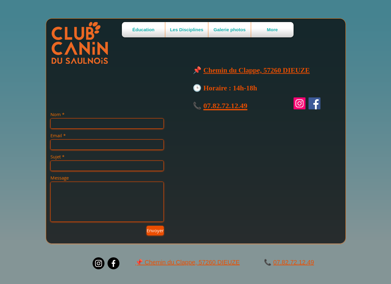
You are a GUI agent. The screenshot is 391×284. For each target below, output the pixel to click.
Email (56, 135)
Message (59, 178)
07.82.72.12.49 (293, 262)
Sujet (55, 156)
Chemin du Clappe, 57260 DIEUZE (256, 70)
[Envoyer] (155, 230)
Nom (55, 114)
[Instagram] (299, 103)
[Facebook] (314, 103)
